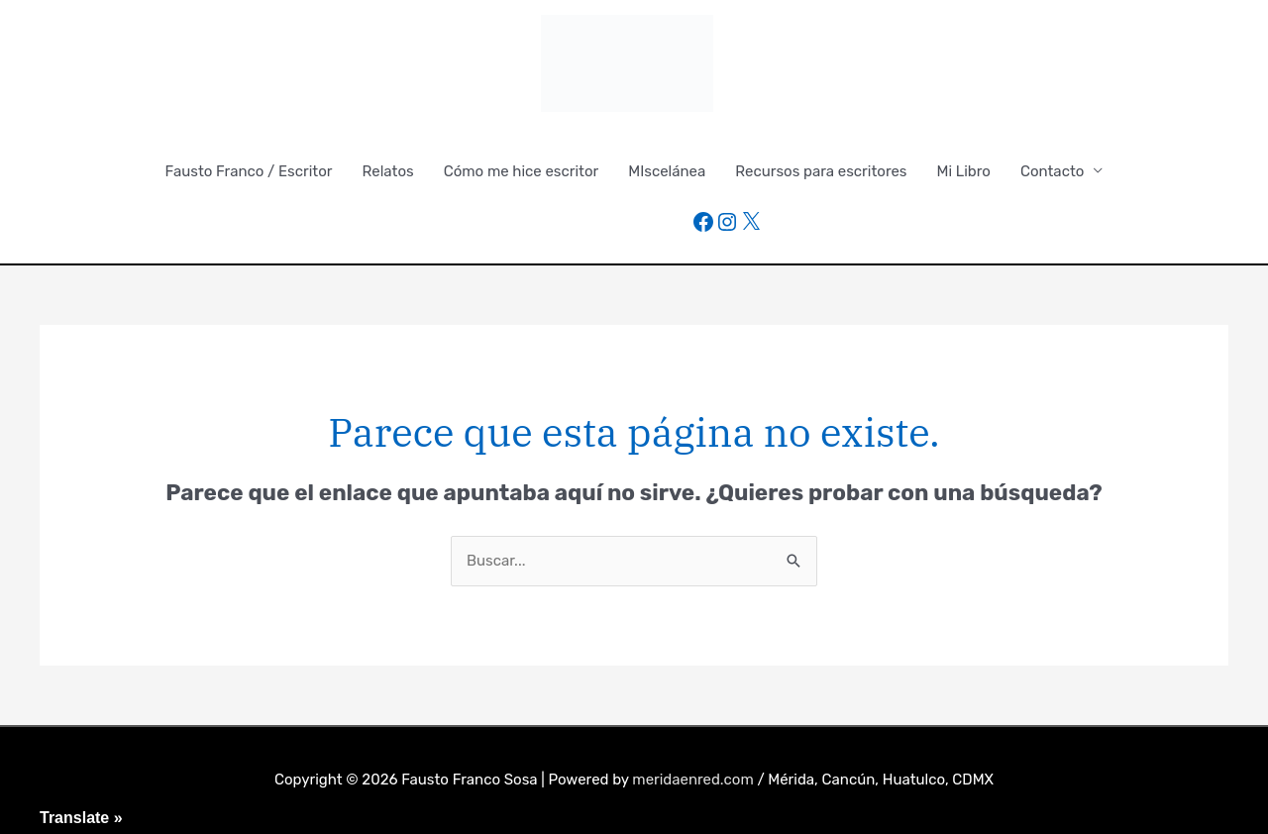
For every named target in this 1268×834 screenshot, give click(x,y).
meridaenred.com (693, 779)
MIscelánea (666, 171)
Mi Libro (964, 171)
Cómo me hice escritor (521, 171)
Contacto (1052, 171)
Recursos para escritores (820, 171)
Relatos (388, 171)
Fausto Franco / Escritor (249, 171)
